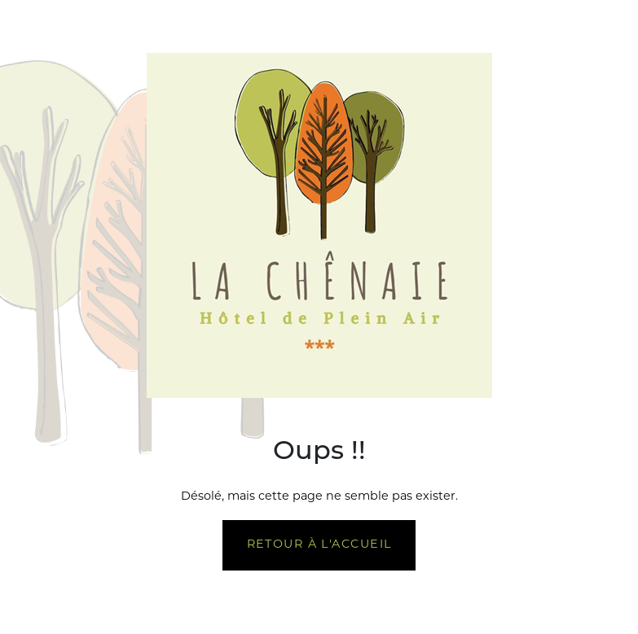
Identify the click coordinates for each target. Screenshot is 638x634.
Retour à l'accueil (319, 545)
